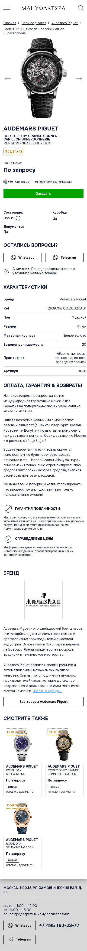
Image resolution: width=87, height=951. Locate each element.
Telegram (64, 257)
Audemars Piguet (30, 128)
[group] (43, 78)
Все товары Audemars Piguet (43, 702)
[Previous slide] (8, 78)
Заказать (43, 194)
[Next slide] (79, 78)
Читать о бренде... (47, 691)
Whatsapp (23, 257)
